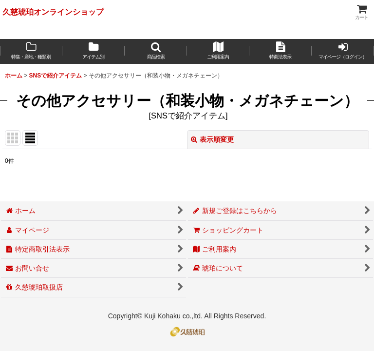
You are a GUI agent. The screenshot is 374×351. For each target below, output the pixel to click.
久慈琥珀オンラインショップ (53, 11)
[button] (156, 51)
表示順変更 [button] (212, 139)
